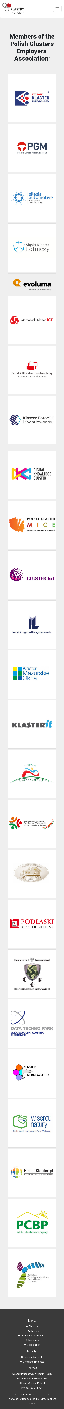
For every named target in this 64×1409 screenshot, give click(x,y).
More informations (46, 1399)
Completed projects (32, 1361)
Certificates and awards (32, 1335)
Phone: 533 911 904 (32, 1387)
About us (32, 1326)
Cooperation (32, 1344)
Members (32, 1340)
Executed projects (32, 1357)
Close (32, 1403)
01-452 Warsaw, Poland (32, 1383)
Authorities (32, 1331)
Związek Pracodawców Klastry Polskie (32, 1374)
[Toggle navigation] (57, 9)
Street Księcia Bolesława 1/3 (32, 1378)
